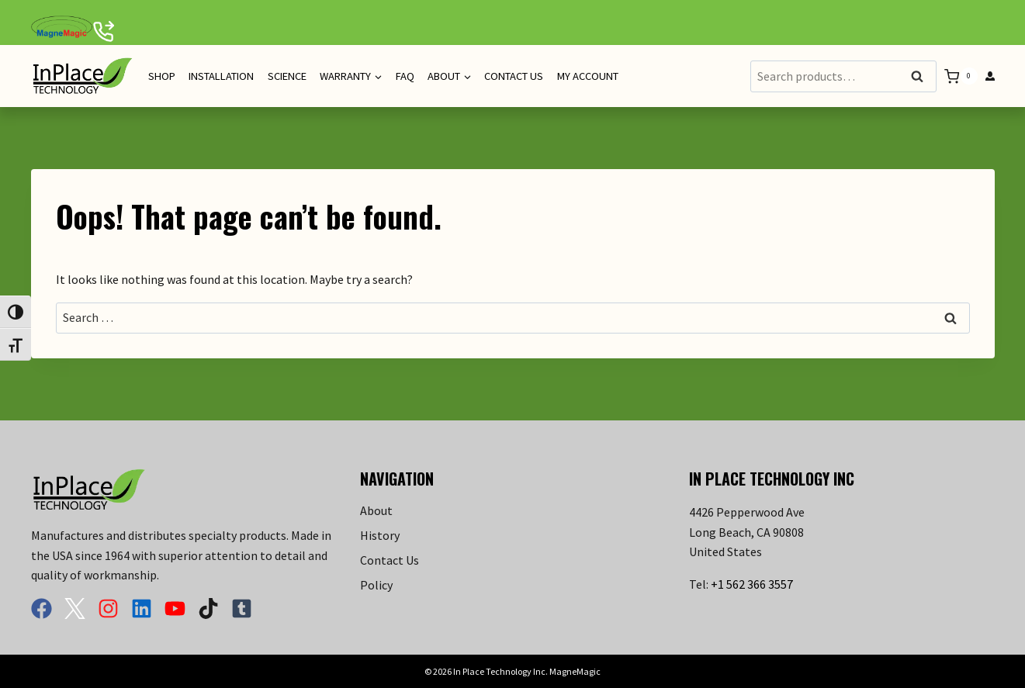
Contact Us (513, 76)
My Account (587, 76)
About (376, 510)
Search (922, 77)
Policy (376, 585)
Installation (221, 76)
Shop (161, 76)
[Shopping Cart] (960, 76)
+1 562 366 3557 (752, 584)
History (380, 535)
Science (287, 76)
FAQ (405, 76)
